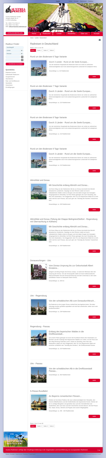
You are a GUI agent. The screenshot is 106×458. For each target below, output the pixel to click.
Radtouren (46, 33)
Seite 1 (33, 50)
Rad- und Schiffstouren (13, 81)
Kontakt (76, 1)
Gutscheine (9, 85)
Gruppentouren (10, 76)
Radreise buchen (11, 72)
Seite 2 (39, 50)
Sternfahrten (9, 79)
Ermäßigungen (10, 87)
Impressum (83, 1)
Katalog (90, 1)
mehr (94, 76)
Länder (37, 37)
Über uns (84, 33)
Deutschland (43, 37)
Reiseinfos (71, 33)
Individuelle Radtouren (12, 74)
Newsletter (9, 83)
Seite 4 (52, 50)
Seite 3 (45, 50)
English (58, 1)
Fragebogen (32, 454)
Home (32, 37)
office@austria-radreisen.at (17, 26)
